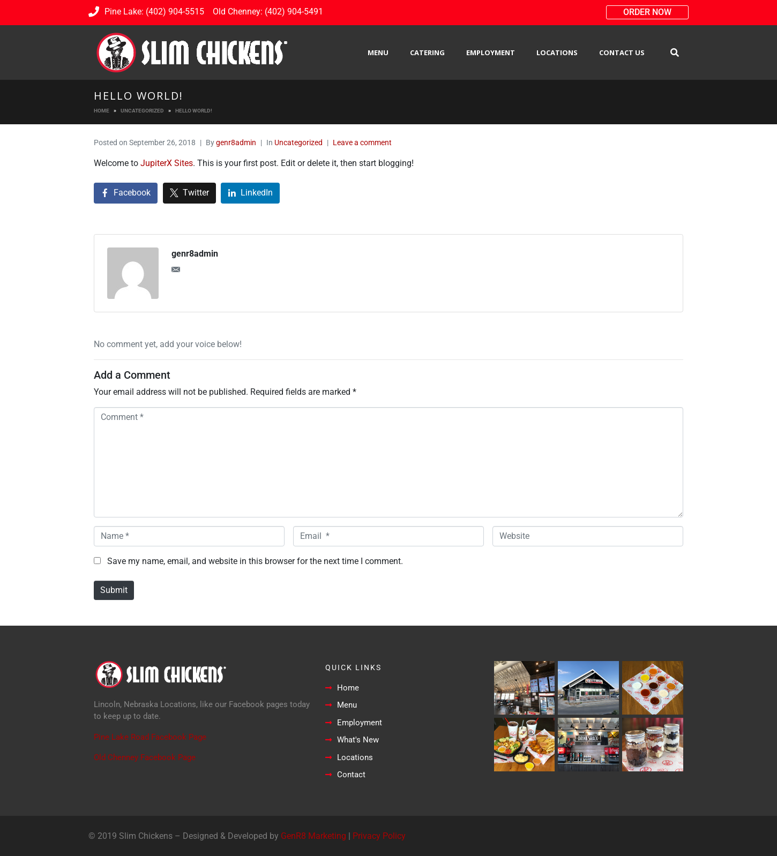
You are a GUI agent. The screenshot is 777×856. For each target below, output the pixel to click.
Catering (427, 52)
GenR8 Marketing (313, 836)
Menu (378, 52)
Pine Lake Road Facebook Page (150, 737)
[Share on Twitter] (189, 193)
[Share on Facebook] (126, 193)
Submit (114, 590)
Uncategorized (298, 142)
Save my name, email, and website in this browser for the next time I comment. (255, 561)
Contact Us (622, 52)
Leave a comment (362, 142)
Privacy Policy (379, 836)
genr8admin (236, 142)
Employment (490, 52)
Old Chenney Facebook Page (145, 757)
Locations (557, 52)
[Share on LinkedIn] (250, 193)
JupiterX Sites (166, 163)
